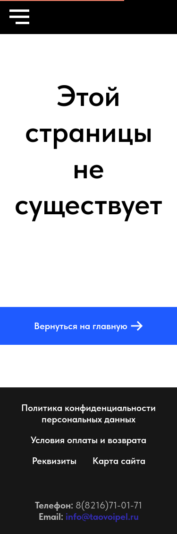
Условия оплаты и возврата (88, 440)
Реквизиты (54, 460)
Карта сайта (119, 460)
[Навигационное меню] (19, 17)
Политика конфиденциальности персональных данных (88, 413)
